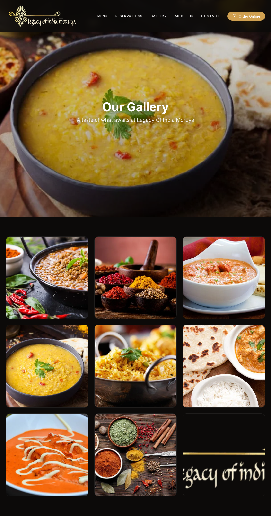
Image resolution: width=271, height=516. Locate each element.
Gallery (158, 16)
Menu (102, 16)
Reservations (129, 16)
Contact (210, 16)
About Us (184, 16)
